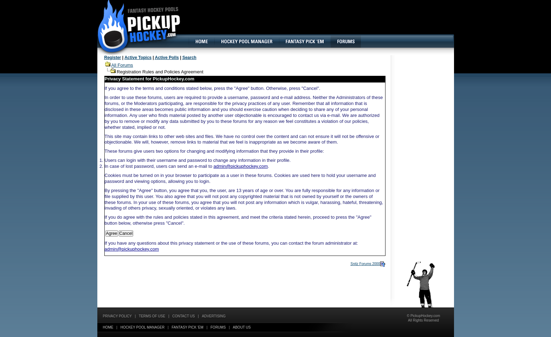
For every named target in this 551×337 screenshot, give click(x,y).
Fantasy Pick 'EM (187, 327)
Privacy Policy (117, 316)
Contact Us (183, 316)
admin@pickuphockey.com (241, 166)
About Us (242, 327)
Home (108, 327)
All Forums (122, 65)
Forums (218, 327)
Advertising (214, 316)
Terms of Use (152, 316)
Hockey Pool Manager (143, 327)
